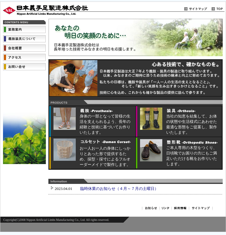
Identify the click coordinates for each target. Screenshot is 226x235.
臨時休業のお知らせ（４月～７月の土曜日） (119, 188)
